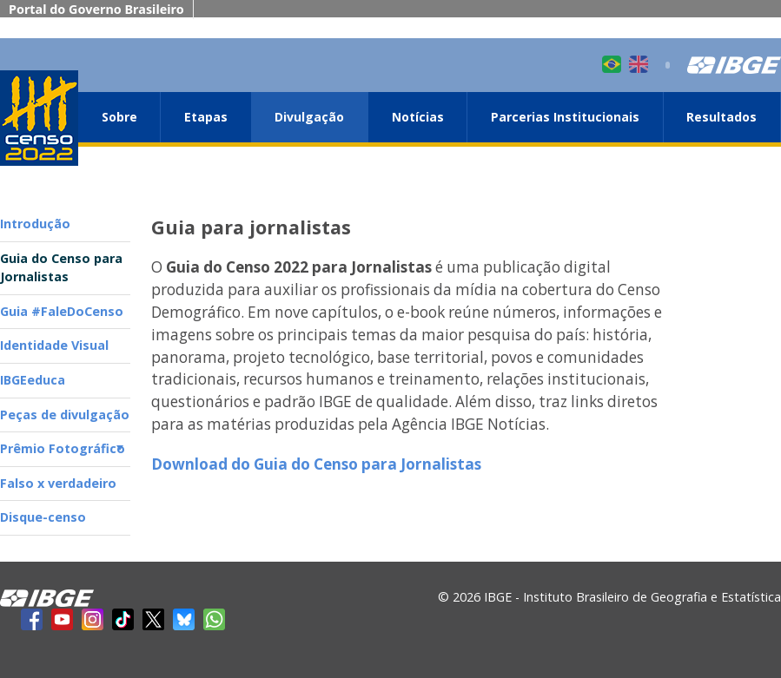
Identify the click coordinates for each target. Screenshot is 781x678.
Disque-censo (43, 517)
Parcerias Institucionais (565, 117)
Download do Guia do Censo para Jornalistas (316, 464)
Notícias (418, 117)
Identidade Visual (54, 345)
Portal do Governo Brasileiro (96, 9)
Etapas (206, 117)
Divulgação (309, 117)
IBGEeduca (32, 380)
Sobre (119, 117)
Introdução (35, 223)
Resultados (721, 117)
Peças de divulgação (64, 414)
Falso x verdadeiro (58, 483)
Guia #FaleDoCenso (61, 311)
